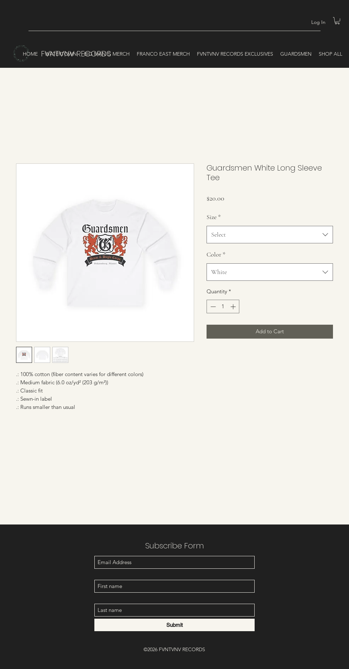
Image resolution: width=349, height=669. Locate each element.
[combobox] (270, 235)
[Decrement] (212, 306)
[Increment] (234, 306)
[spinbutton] (223, 306)
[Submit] (174, 625)
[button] (337, 20)
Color (216, 254)
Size (214, 217)
